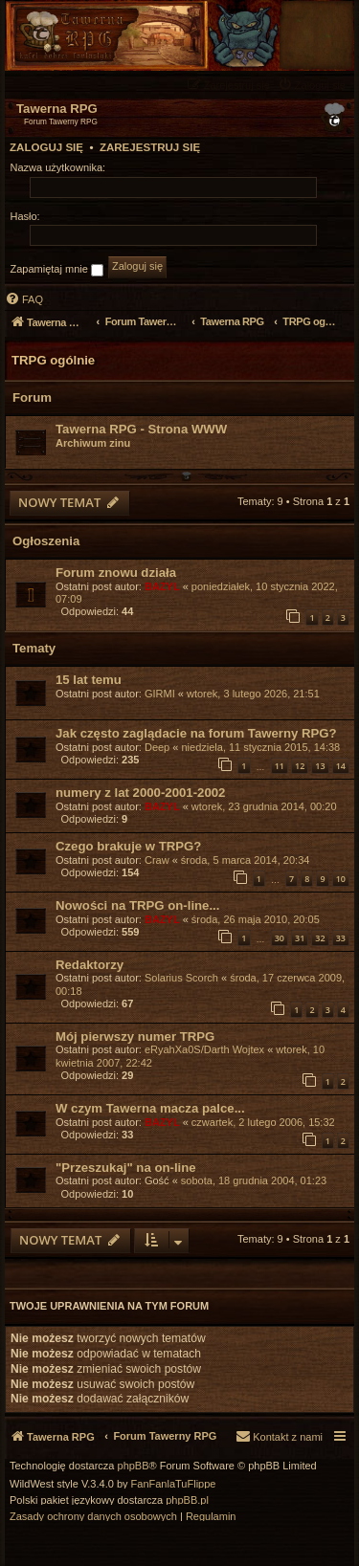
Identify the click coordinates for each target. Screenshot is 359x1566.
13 (320, 766)
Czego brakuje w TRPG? (128, 846)
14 (341, 766)
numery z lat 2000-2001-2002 (140, 792)
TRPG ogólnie (53, 360)
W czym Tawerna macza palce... (150, 1108)
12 (299, 766)
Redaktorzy (89, 965)
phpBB (133, 1466)
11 (279, 766)
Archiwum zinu (93, 443)
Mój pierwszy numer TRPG (135, 1036)
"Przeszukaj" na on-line (126, 1167)
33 (341, 938)
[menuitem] (314, 85)
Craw (157, 860)
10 (341, 878)
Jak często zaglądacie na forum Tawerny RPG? (196, 733)
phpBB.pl (187, 1500)
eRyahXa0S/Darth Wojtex (204, 1049)
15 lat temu (89, 680)
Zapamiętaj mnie (57, 269)
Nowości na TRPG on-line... (137, 905)
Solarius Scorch (181, 977)
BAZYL (162, 586)
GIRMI (160, 693)
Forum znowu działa (116, 572)
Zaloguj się (46, 147)
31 (299, 938)
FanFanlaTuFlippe (173, 1484)
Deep (157, 747)
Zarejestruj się (150, 147)
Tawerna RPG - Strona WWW (141, 429)
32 (320, 938)
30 (279, 938)
